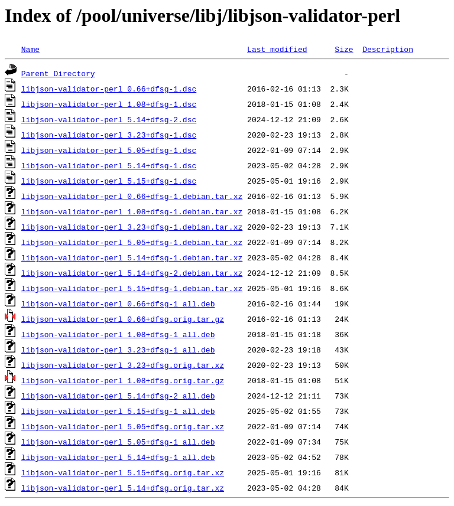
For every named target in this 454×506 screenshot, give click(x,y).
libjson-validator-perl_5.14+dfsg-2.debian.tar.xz (131, 272)
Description (387, 49)
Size (344, 49)
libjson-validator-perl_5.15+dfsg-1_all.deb (118, 411)
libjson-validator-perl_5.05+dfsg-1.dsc (108, 150)
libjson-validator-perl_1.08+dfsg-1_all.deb (118, 334)
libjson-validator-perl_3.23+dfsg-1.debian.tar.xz (131, 226)
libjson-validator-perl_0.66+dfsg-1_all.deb (118, 303)
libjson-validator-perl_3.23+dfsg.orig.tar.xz (122, 365)
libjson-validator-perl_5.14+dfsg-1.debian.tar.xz (131, 257)
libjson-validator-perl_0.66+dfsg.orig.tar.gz (122, 319)
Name (30, 49)
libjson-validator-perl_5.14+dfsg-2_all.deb (118, 395)
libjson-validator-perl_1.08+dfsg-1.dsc (108, 104)
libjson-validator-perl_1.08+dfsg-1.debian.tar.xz (131, 211)
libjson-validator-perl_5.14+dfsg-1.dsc (108, 165)
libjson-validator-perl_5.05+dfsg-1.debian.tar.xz (131, 242)
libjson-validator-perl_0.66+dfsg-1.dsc (108, 88)
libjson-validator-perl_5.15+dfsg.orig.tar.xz (122, 472)
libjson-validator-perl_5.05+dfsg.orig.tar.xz (122, 426)
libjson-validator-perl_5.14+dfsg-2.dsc (108, 119)
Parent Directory (58, 73)
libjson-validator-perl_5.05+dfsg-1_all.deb (118, 441)
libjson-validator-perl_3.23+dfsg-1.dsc (108, 134)
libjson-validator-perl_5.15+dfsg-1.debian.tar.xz (131, 288)
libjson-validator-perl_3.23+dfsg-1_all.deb (118, 349)
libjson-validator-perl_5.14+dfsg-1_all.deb (118, 457)
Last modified (277, 49)
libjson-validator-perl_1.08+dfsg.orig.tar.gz (122, 380)
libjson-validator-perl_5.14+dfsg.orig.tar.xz (122, 487)
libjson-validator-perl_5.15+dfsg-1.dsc (108, 180)
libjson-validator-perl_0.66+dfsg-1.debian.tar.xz (131, 196)
